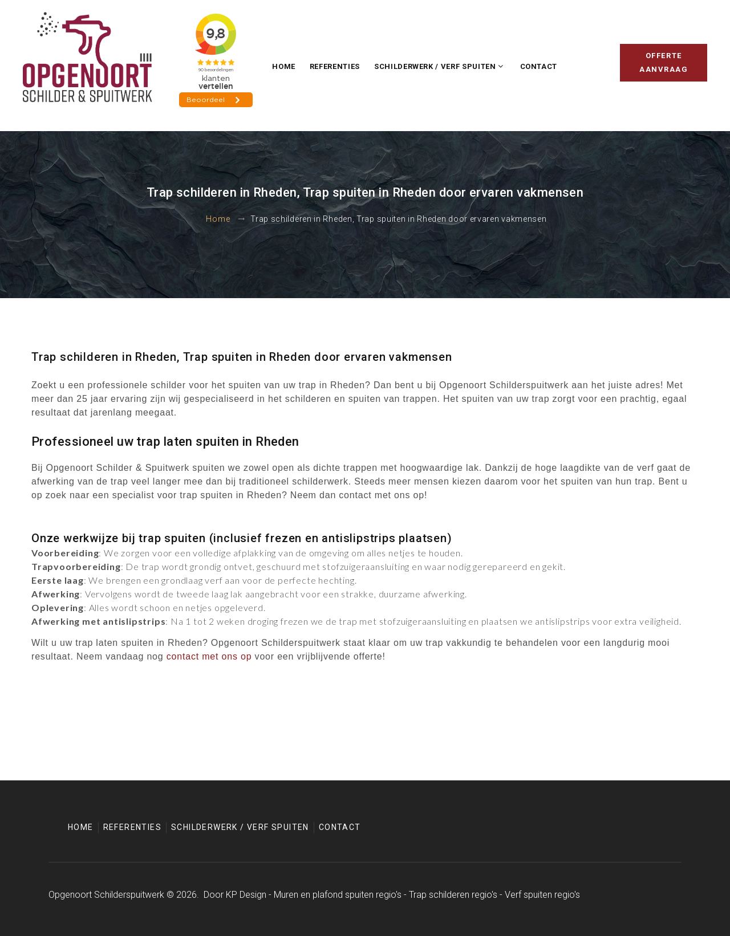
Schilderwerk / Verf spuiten (435, 66)
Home (283, 66)
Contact (539, 66)
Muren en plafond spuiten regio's (338, 894)
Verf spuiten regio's (542, 894)
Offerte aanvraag (663, 62)
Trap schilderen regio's (453, 894)
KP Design (246, 894)
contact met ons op (209, 656)
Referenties (335, 66)
